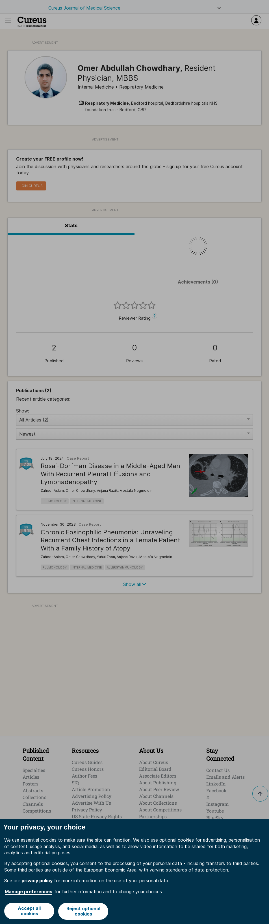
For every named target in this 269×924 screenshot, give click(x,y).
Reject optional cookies (83, 911)
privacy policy (37, 881)
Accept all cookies (29, 911)
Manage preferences (28, 892)
